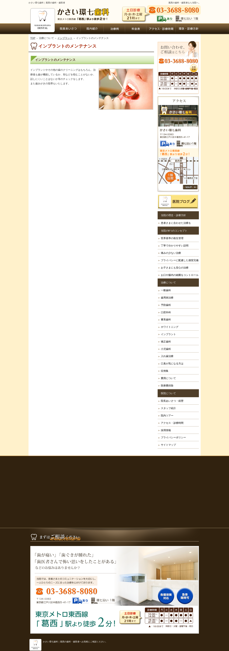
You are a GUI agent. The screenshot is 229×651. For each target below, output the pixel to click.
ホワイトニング (169, 326)
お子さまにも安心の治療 (174, 267)
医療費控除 (167, 385)
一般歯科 (166, 290)
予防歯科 (166, 305)
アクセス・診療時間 (172, 422)
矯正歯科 (166, 341)
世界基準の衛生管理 (172, 238)
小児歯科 (166, 348)
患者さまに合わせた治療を (176, 222)
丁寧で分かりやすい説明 (174, 245)
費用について (168, 378)
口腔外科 (166, 312)
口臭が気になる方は (172, 363)
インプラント (168, 334)
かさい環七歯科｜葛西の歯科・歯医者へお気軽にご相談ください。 (75, 641)
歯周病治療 (167, 297)
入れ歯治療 (167, 356)
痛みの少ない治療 (171, 252)
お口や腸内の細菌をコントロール (180, 275)
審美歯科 (166, 319)
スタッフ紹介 (168, 408)
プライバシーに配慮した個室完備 (180, 260)
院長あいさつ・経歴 (172, 400)
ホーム (42, 28)
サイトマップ (168, 444)
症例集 (164, 370)
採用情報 (166, 430)
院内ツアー (167, 415)
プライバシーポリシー (173, 437)
